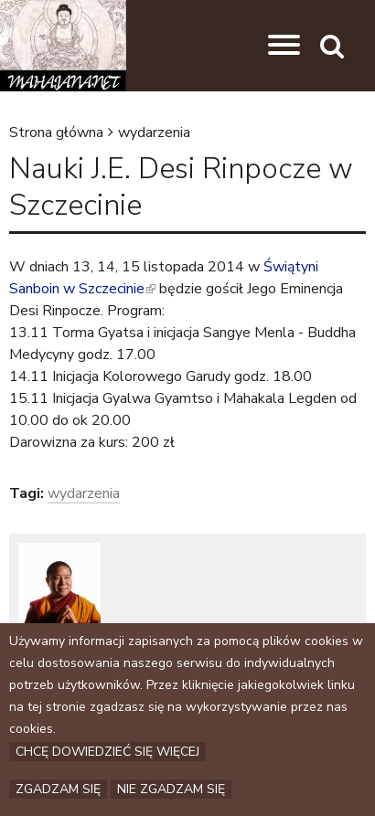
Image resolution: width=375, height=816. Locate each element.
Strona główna (56, 132)
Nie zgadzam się (171, 789)
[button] (284, 45)
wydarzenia (154, 132)
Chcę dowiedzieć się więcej (107, 751)
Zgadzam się (58, 789)
